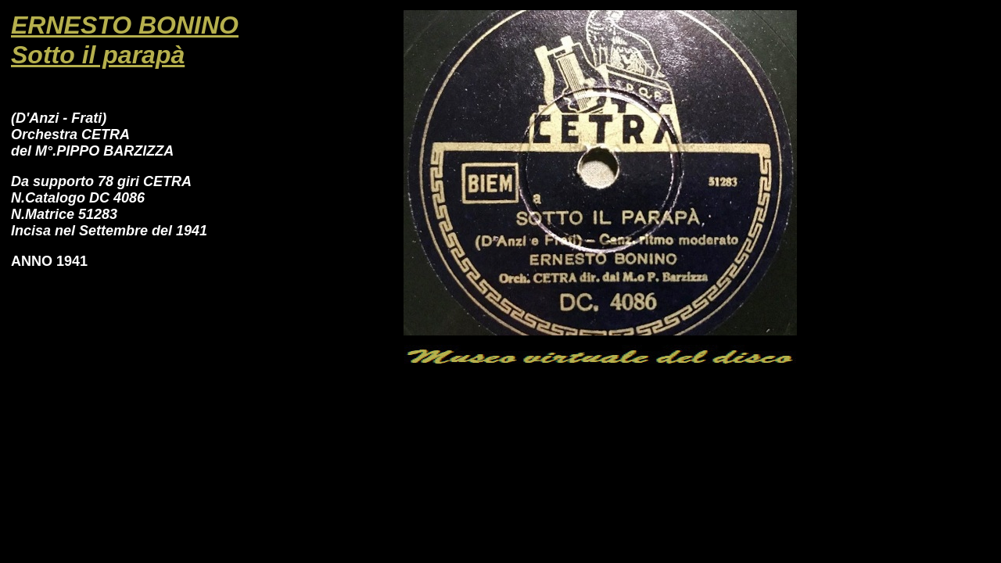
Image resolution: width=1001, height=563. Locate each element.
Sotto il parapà (98, 55)
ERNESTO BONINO (125, 25)
